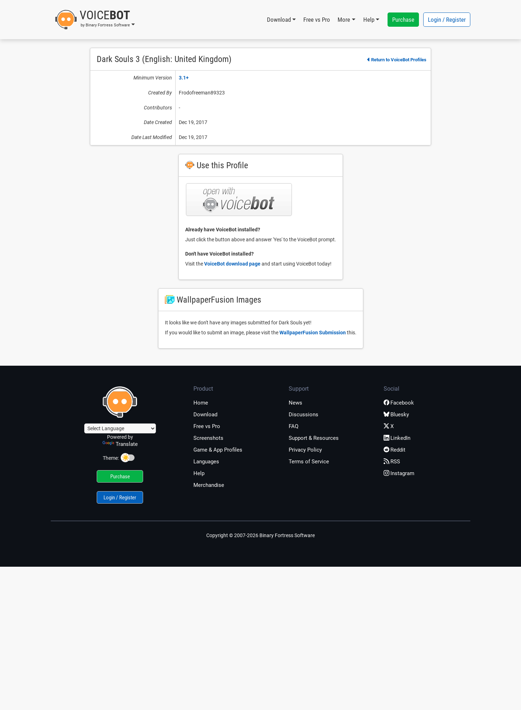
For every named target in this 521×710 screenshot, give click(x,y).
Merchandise (208, 485)
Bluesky (396, 414)
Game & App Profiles (217, 450)
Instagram (399, 473)
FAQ (293, 426)
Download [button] (279, 19)
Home (200, 403)
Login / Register (447, 19)
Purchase (403, 19)
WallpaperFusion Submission (312, 332)
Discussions (303, 414)
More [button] (344, 19)
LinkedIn (397, 438)
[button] (95, 19)
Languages (206, 461)
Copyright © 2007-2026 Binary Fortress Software (260, 535)
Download (205, 414)
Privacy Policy (305, 450)
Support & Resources (314, 438)
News (295, 403)
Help (198, 473)
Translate (120, 444)
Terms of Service (309, 461)
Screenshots (208, 438)
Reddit (394, 450)
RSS (392, 461)
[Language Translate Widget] (120, 428)
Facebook (399, 403)
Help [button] (368, 19)
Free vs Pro (316, 19)
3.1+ (184, 78)
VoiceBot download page (232, 264)
